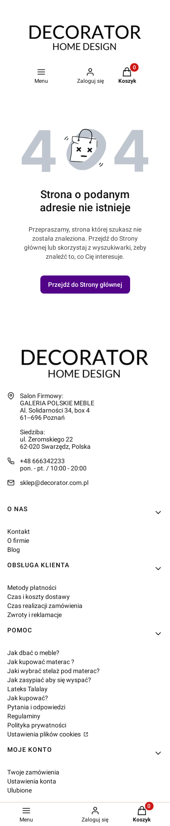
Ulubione (19, 790)
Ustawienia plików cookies (44, 734)
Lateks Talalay (27, 689)
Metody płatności (31, 587)
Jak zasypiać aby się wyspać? (49, 680)
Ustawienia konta (31, 781)
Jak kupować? (27, 698)
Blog (13, 549)
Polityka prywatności (36, 725)
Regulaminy (23, 716)
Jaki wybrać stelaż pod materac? (53, 670)
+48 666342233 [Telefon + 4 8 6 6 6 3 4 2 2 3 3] (42, 461)
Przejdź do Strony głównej (85, 284)
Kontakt (18, 531)
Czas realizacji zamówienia (45, 605)
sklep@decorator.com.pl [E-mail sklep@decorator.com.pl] (54, 482)
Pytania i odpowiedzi (36, 707)
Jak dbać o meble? (33, 652)
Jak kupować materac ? (40, 661)
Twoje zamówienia (33, 772)
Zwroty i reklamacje (34, 614)
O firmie (18, 540)
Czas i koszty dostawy (38, 596)
